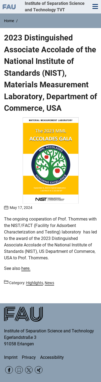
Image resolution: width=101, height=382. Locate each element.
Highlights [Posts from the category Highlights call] (34, 283)
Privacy (29, 357)
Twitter (29, 370)
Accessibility (52, 357)
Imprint (11, 357)
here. (25, 268)
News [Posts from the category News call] (49, 283)
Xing (39, 370)
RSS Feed (19, 370)
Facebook (9, 370)
